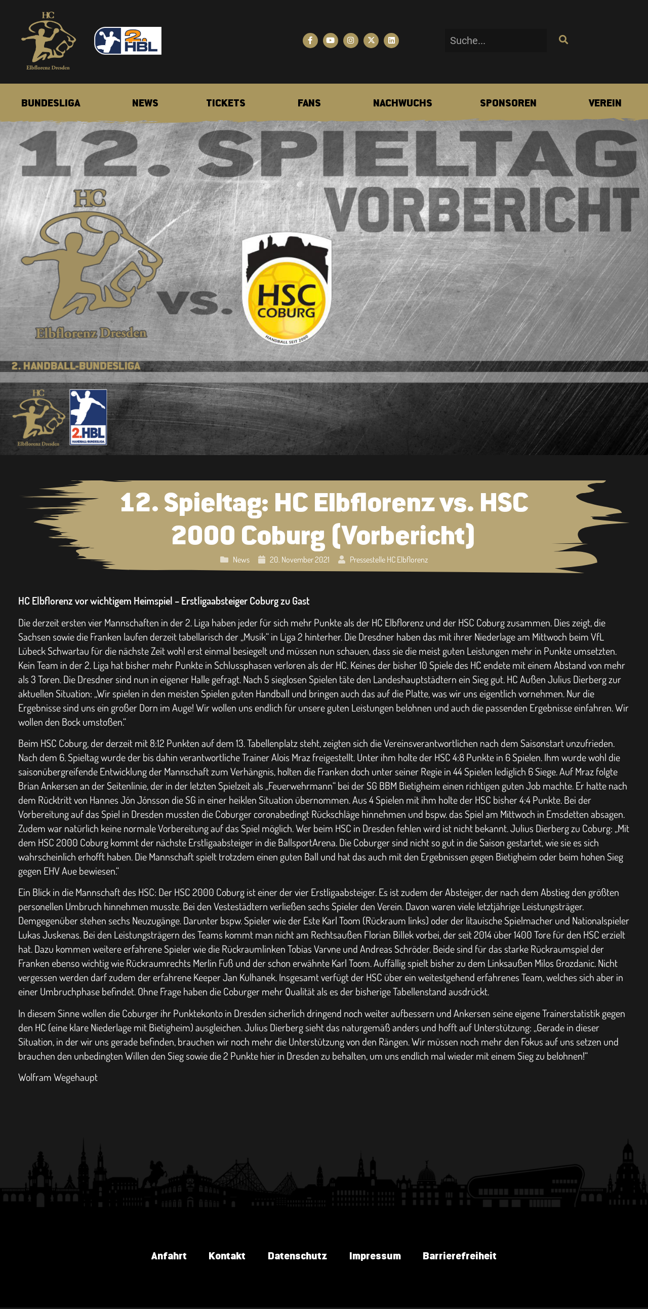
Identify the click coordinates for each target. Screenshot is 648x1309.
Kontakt (223, 1257)
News (241, 559)
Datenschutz (297, 1257)
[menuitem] (50, 104)
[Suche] (562, 40)
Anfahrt (162, 1257)
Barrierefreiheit (466, 1257)
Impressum (377, 1257)
